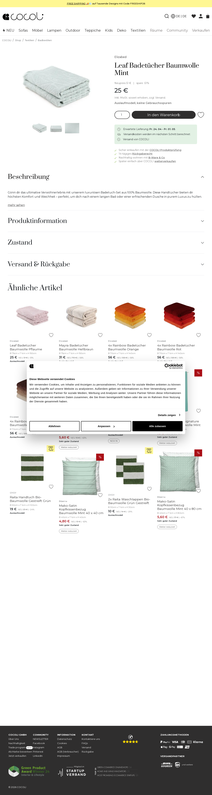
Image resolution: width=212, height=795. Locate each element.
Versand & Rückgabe (39, 264)
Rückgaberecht (142, 153)
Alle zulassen (157, 426)
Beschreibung (28, 177)
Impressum (63, 756)
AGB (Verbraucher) (68, 751)
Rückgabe (88, 751)
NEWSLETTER (40, 739)
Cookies (62, 743)
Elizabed (120, 57)
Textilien (29, 40)
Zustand (20, 242)
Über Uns (13, 739)
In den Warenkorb (163, 115)
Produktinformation (37, 221)
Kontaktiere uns (91, 739)
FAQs (85, 743)
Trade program (20, 747)
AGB (59, 747)
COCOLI (6, 40)
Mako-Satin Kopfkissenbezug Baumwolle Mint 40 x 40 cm (81, 509)
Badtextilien (45, 40)
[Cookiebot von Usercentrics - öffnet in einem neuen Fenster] (167, 366)
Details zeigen (167, 414)
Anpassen (106, 426)
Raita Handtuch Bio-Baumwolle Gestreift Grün (30, 499)
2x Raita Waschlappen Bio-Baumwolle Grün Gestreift (129, 501)
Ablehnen (54, 426)
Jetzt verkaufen (17, 756)
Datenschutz (64, 739)
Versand (86, 747)
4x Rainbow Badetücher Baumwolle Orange (127, 347)
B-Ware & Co (156, 157)
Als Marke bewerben (20, 751)
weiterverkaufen (165, 161)
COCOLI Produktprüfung (165, 150)
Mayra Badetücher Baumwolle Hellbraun (76, 347)
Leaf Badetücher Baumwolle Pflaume (26, 347)
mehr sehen (16, 205)
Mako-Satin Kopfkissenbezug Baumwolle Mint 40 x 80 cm (179, 505)
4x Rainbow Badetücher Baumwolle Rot (176, 347)
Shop (18, 40)
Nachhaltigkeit (16, 743)
